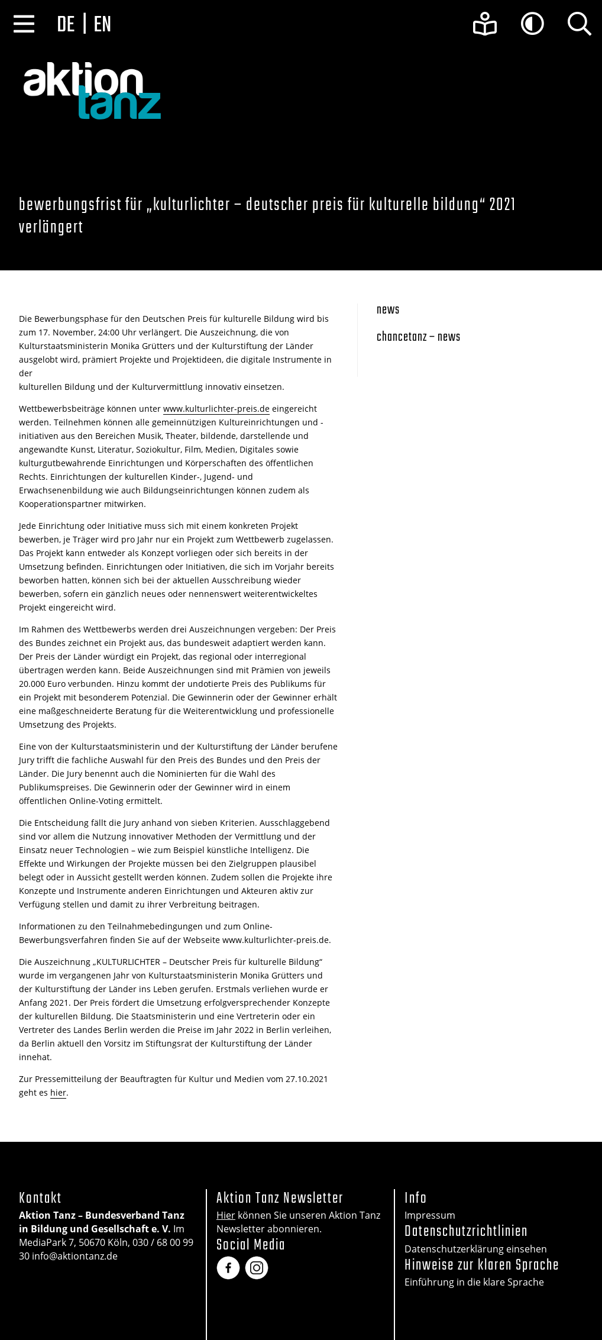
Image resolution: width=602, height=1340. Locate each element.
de (66, 26)
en (102, 26)
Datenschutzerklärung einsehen (475, 1248)
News (388, 310)
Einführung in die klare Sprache (474, 1282)
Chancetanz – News (419, 337)
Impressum (429, 1215)
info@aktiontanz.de (75, 1255)
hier (58, 1092)
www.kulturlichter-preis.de (216, 408)
